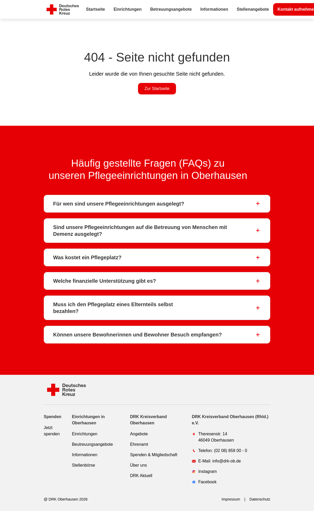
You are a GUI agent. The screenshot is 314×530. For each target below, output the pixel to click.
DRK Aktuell (141, 475)
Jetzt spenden (52, 430)
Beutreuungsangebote (92, 444)
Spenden (52, 416)
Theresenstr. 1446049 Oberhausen (213, 437)
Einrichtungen (128, 9)
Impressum (231, 499)
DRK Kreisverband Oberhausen (148, 419)
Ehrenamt (139, 444)
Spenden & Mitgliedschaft (153, 455)
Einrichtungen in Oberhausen (88, 419)
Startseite (95, 9)
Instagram (204, 471)
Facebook (204, 482)
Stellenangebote (253, 9)
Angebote (139, 434)
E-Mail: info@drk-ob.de (216, 461)
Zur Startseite (157, 88)
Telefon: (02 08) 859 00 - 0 (219, 450)
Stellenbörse (83, 465)
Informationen (214, 9)
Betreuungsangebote (171, 9)
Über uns (138, 465)
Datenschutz (259, 499)
